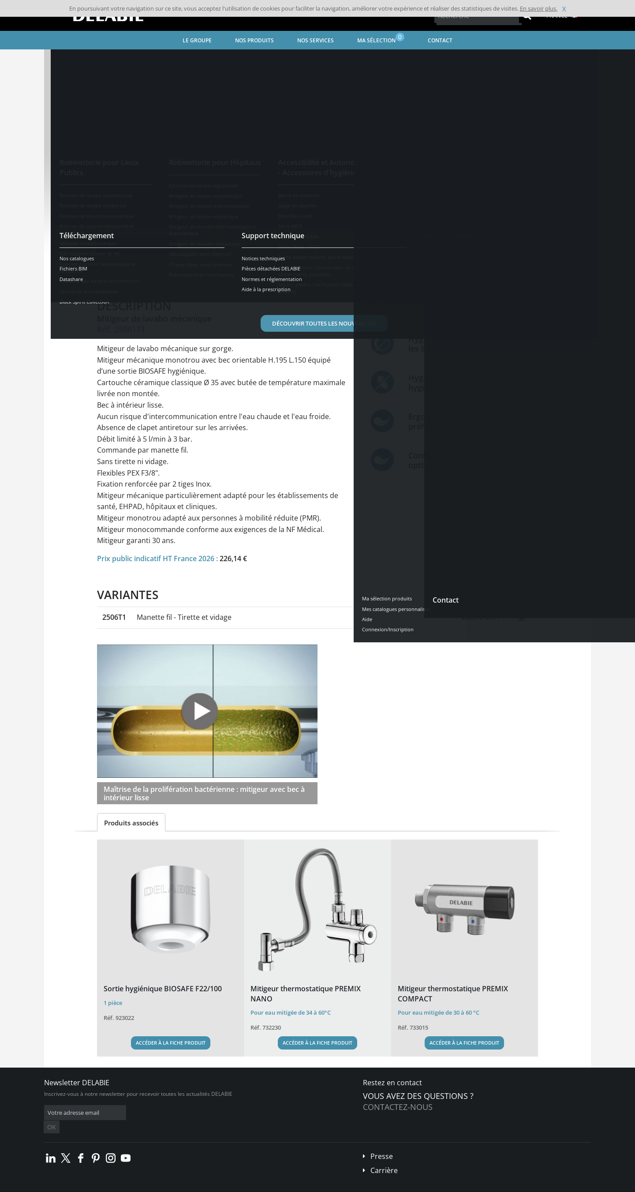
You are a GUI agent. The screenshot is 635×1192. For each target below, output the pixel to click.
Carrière (384, 1157)
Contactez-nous (398, 1107)
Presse (381, 1143)
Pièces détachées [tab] (323, 274)
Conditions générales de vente (118, 1185)
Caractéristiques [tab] (186, 274)
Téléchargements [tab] (254, 274)
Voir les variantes (138, 247)
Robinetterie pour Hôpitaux (162, 60)
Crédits (216, 1185)
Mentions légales (180, 1185)
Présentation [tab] (125, 274)
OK (183, 1113)
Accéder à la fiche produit (170, 1042)
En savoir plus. (538, 8)
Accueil (65, 60)
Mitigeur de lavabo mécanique (247, 60)
